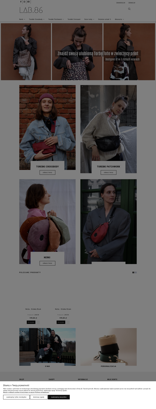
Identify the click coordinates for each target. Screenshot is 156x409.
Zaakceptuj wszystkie (59, 397)
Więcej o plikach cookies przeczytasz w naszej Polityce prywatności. (26, 392)
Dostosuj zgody (38, 397)
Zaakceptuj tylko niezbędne (16, 397)
